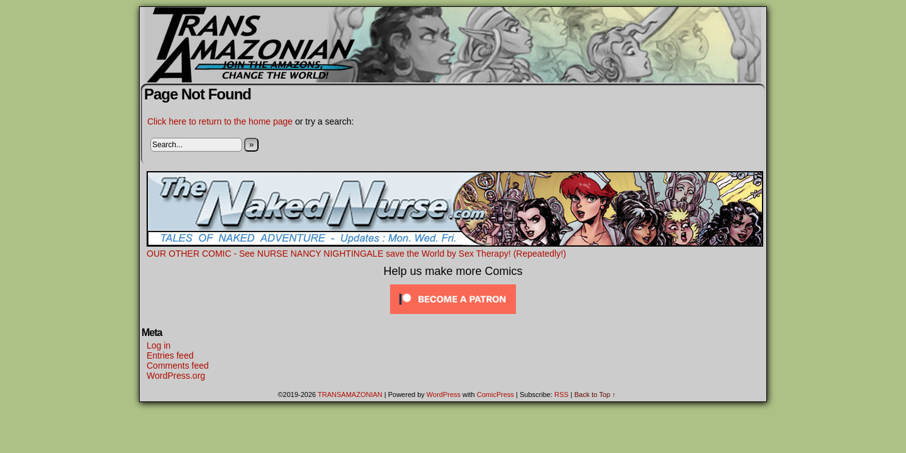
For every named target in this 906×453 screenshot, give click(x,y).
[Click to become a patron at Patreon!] (453, 314)
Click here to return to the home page (220, 121)
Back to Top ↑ (595, 394)
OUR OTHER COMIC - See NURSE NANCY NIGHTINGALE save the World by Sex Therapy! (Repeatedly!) (455, 248)
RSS (561, 394)
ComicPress (495, 394)
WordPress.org (176, 376)
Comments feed (178, 366)
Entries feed (170, 355)
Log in (159, 345)
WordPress (444, 394)
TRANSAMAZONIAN (350, 394)
